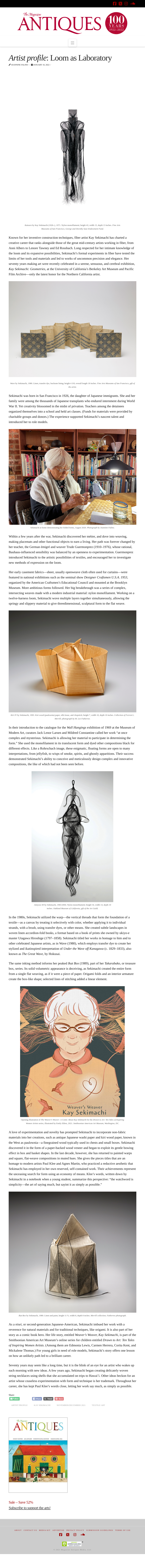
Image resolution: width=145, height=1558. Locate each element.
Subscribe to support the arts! (30, 1508)
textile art (98, 1405)
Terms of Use (123, 1530)
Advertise (58, 1530)
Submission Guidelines (99, 1530)
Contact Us (30, 1530)
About (18, 1530)
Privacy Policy (75, 1530)
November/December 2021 (71, 1405)
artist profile (19, 1405)
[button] (72, 43)
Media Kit (44, 1530)
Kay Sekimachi (42, 1405)
